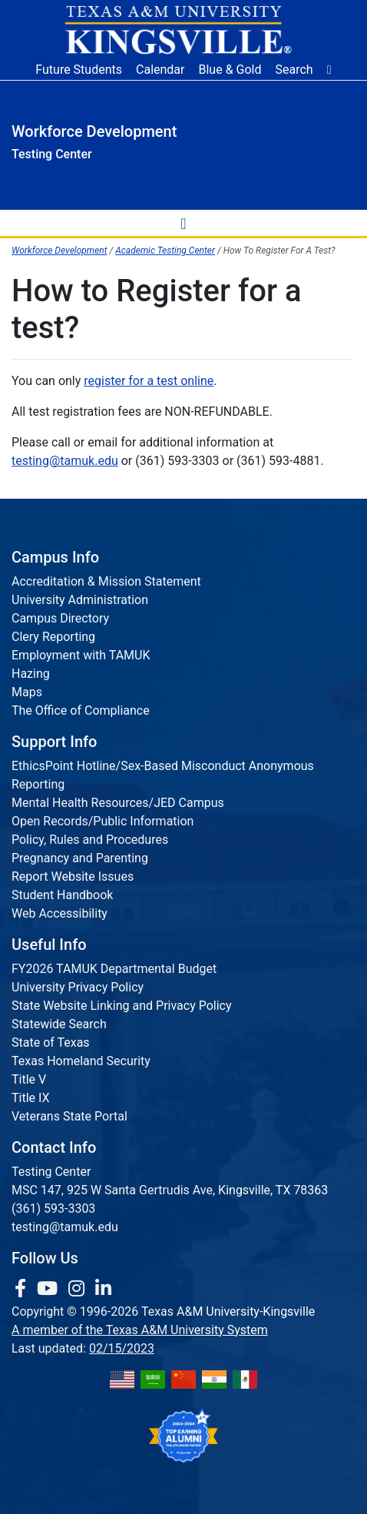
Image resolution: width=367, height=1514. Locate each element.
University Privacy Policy (78, 987)
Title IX (31, 1098)
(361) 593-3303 (53, 1208)
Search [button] (294, 69)
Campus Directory (60, 618)
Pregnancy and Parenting (80, 858)
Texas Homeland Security (81, 1061)
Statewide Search (59, 1024)
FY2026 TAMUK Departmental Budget (114, 968)
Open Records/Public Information (102, 821)
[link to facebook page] (23, 1289)
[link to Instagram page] (78, 1289)
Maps (27, 692)
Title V (29, 1079)
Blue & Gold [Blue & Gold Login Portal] (230, 69)
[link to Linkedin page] (103, 1289)
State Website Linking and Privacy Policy (122, 1005)
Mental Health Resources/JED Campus (118, 802)
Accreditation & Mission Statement (106, 581)
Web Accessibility (59, 913)
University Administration (80, 600)
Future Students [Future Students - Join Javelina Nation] (78, 69)
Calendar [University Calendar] (160, 69)
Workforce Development (59, 250)
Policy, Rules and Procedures (90, 839)
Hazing (31, 673)
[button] (329, 70)
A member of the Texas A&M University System (140, 1330)
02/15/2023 (121, 1348)
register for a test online (148, 381)
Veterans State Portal (69, 1116)
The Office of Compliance (81, 710)
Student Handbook (62, 895)
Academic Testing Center (165, 250)
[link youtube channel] (49, 1289)
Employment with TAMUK (81, 655)
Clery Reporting (53, 636)
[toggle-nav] (183, 223)
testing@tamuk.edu (65, 460)
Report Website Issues (73, 876)
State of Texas (51, 1042)
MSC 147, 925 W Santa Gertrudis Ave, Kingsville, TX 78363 (170, 1190)
